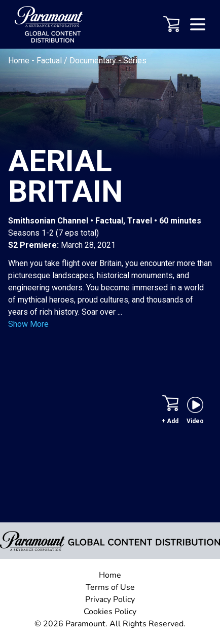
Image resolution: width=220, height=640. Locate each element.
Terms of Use (110, 587)
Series (134, 60)
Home (19, 60)
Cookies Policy (110, 611)
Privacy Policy (110, 599)
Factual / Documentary (77, 60)
